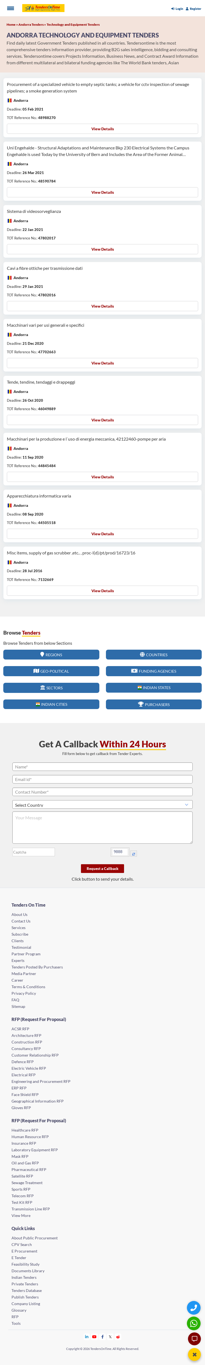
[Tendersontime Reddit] (118, 1336)
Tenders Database (27, 1290)
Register (193, 8)
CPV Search (22, 1244)
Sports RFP (21, 1189)
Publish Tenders (25, 1297)
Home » (12, 24)
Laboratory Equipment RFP (35, 1149)
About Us (19, 914)
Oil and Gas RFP (25, 1163)
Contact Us (21, 921)
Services (19, 927)
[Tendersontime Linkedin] (87, 1336)
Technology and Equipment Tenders (73, 24)
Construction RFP (27, 1042)
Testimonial (21, 947)
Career (17, 980)
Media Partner (24, 973)
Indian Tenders (24, 1277)
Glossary (19, 1310)
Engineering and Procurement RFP (41, 1081)
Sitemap (18, 1006)
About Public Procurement (35, 1238)
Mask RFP (20, 1156)
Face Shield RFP (25, 1094)
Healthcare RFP (25, 1130)
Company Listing (26, 1303)
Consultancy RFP (26, 1048)
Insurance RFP (24, 1143)
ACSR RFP (20, 1028)
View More (21, 1215)
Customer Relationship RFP (35, 1055)
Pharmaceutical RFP (29, 1169)
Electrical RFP (24, 1074)
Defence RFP (23, 1061)
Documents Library (28, 1270)
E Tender (19, 1257)
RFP (15, 1316)
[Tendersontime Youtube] (94, 1336)
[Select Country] (102, 804)
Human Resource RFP (30, 1136)
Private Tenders (25, 1284)
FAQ (15, 999)
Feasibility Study (26, 1264)
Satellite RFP (22, 1176)
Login (177, 8)
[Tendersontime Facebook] (102, 1336)
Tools (16, 1323)
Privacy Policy (24, 993)
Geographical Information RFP (38, 1101)
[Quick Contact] (194, 1307)
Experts (18, 960)
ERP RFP (19, 1088)
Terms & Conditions (28, 986)
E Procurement (24, 1251)
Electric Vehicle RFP (29, 1068)
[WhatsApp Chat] (194, 1323)
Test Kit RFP (22, 1202)
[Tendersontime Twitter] (110, 1336)
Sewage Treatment (27, 1182)
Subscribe (20, 934)
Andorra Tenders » (32, 24)
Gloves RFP (21, 1107)
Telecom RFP (23, 1195)
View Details (102, 128)
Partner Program (26, 954)
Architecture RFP (26, 1035)
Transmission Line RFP (31, 1209)
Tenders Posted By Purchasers (37, 967)
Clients (18, 940)
